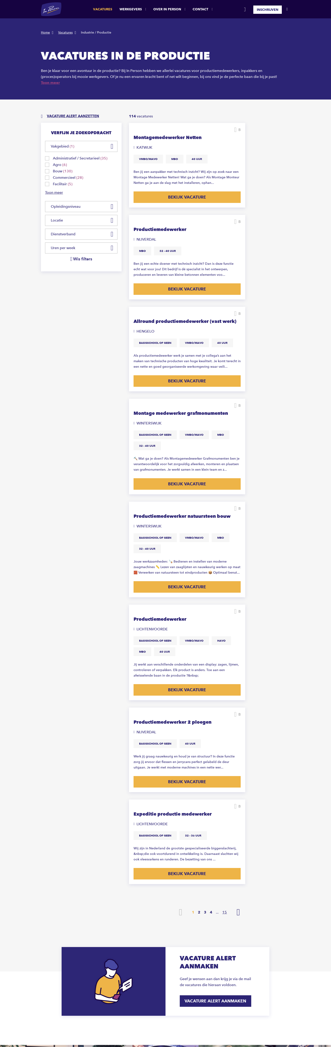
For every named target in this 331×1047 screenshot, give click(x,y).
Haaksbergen (175, 957)
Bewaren (200, 130)
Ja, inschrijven (261, 858)
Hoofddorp (174, 968)
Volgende (238, 653)
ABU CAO (173, 1030)
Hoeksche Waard (178, 963)
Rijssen (171, 985)
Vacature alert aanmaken (216, 741)
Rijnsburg (173, 979)
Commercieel (219, 952)
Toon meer (50, 82)
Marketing (217, 963)
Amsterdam (174, 930)
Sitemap (70, 1030)
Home (45, 32)
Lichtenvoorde (176, 974)
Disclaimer (49, 1030)
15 (224, 653)
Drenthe (260, 919)
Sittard (171, 990)
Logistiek (216, 935)
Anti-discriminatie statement (138, 1030)
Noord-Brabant (265, 941)
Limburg (260, 963)
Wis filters (82, 259)
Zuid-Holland (263, 952)
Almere (171, 924)
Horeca (214, 946)
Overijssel (261, 930)
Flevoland (261, 924)
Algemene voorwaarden (206, 1030)
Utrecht (259, 935)
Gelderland (262, 957)
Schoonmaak (219, 930)
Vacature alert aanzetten (75, 116)
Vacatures (102, 9)
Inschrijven (267, 9)
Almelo (171, 919)
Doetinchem (175, 941)
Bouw (213, 957)
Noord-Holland (265, 946)
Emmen (171, 946)
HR (211, 968)
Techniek (216, 924)
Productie (216, 919)
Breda (170, 935)
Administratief (220, 941)
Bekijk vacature (167, 225)
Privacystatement (96, 1030)
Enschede (173, 952)
